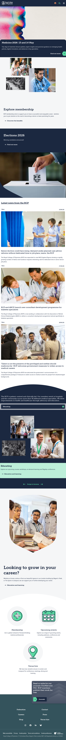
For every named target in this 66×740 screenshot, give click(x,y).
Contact (45, 710)
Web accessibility (7, 733)
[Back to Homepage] (16, 3)
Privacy (16, 733)
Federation (21, 710)
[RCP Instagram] (25, 725)
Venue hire (44, 720)
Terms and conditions (34, 733)
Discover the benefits (13, 121)
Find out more (58, 53)
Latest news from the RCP (15, 203)
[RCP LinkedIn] (35, 725)
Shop (21, 720)
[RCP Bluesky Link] (40, 725)
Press (45, 715)
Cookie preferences (46, 733)
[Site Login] (55, 3)
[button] (33, 406)
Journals (39, 699)
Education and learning (11, 474)
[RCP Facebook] (30, 725)
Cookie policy (22, 733)
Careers (21, 715)
